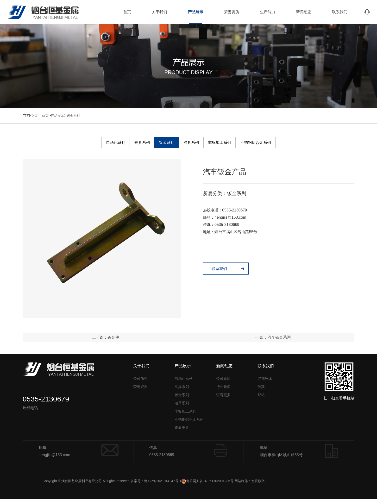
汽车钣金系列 (279, 337)
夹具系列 (142, 142)
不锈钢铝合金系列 (255, 142)
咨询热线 (265, 378)
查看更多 (182, 428)
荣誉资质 (231, 12)
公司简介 (140, 378)
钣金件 (113, 337)
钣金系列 (73, 116)
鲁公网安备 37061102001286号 (207, 481)
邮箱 (261, 395)
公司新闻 (223, 378)
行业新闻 (223, 387)
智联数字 (258, 481)
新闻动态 (303, 12)
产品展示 (195, 12)
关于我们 (159, 12)
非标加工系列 (219, 142)
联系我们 (339, 12)
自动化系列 (115, 142)
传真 (261, 387)
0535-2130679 (234, 210)
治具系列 (191, 142)
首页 (127, 12)
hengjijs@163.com (230, 217)
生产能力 (267, 12)
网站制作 (241, 481)
